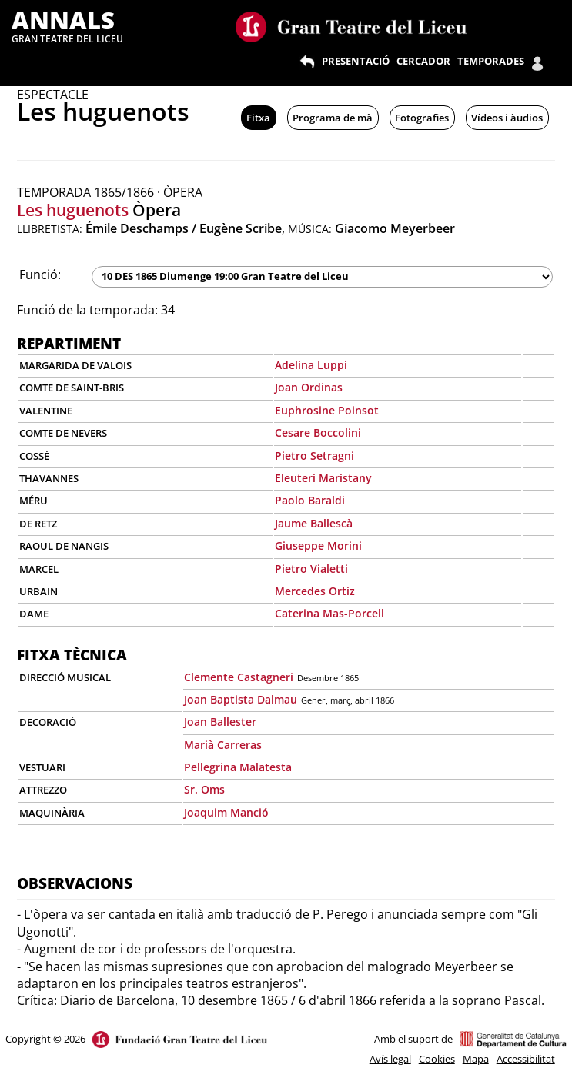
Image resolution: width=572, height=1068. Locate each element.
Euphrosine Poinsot (327, 410)
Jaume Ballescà (314, 523)
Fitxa (258, 118)
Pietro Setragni (314, 455)
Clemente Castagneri (238, 677)
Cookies (437, 1059)
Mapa (476, 1059)
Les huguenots (73, 210)
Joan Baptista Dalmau (240, 699)
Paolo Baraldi (310, 500)
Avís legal (390, 1059)
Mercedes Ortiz (315, 591)
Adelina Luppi (311, 365)
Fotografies (422, 118)
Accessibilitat (526, 1059)
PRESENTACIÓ (356, 61)
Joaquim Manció (226, 812)
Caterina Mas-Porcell (329, 613)
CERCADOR (423, 61)
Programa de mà (333, 118)
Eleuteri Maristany (323, 478)
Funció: (40, 274)
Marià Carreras (223, 744)
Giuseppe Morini (318, 545)
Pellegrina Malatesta (238, 767)
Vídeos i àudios (507, 118)
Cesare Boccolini (318, 432)
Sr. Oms (204, 789)
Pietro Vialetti (311, 568)
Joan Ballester (220, 721)
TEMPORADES (490, 61)
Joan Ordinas (309, 387)
